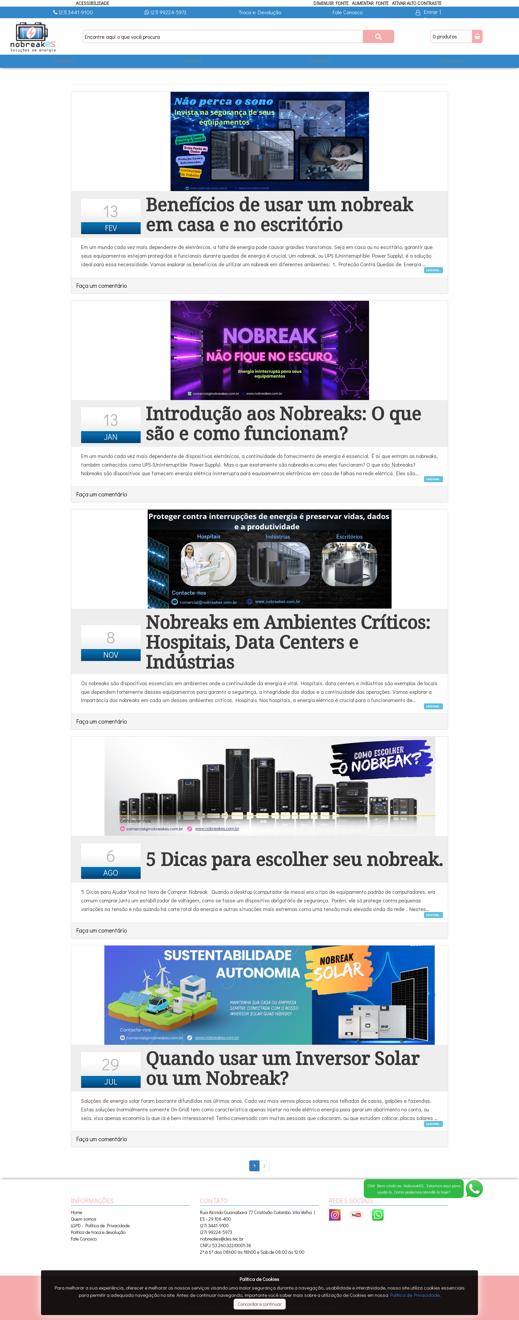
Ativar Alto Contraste (417, 3)
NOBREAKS (64, 61)
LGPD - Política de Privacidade (100, 1225)
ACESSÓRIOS (451, 61)
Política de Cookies (259, 1279)
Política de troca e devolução (98, 1232)
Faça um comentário (101, 285)
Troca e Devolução (259, 12)
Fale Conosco (347, 12)
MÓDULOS (320, 61)
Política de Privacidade (415, 1295)
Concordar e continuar (260, 1304)
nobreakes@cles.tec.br (222, 1239)
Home (76, 1212)
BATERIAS (192, 61)
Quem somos (83, 1219)
